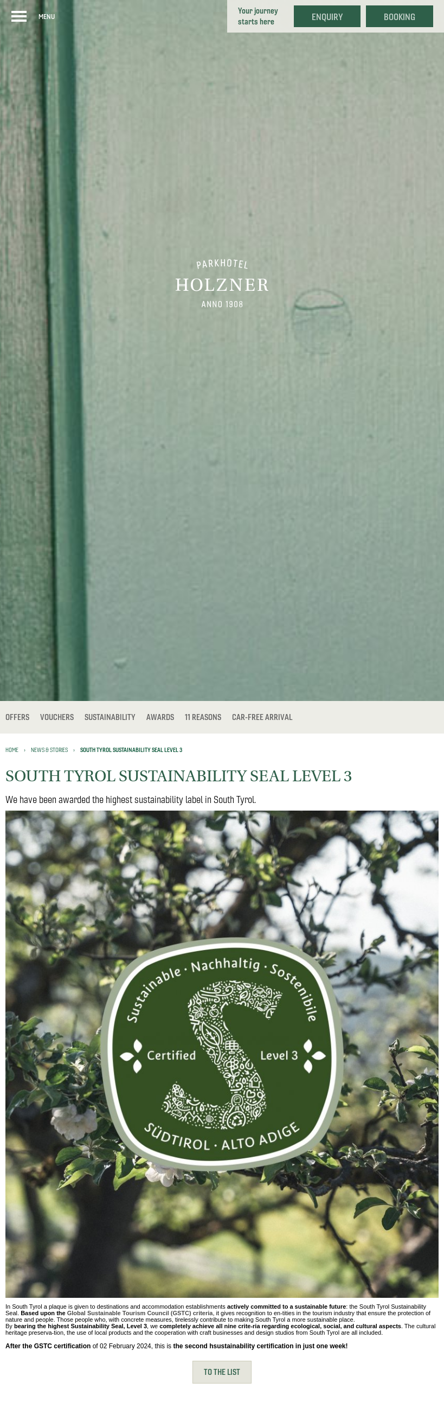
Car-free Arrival (262, 717)
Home (11, 750)
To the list (222, 1372)
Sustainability (110, 717)
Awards (160, 717)
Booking (399, 16)
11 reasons (203, 717)
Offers (17, 717)
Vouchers (57, 717)
